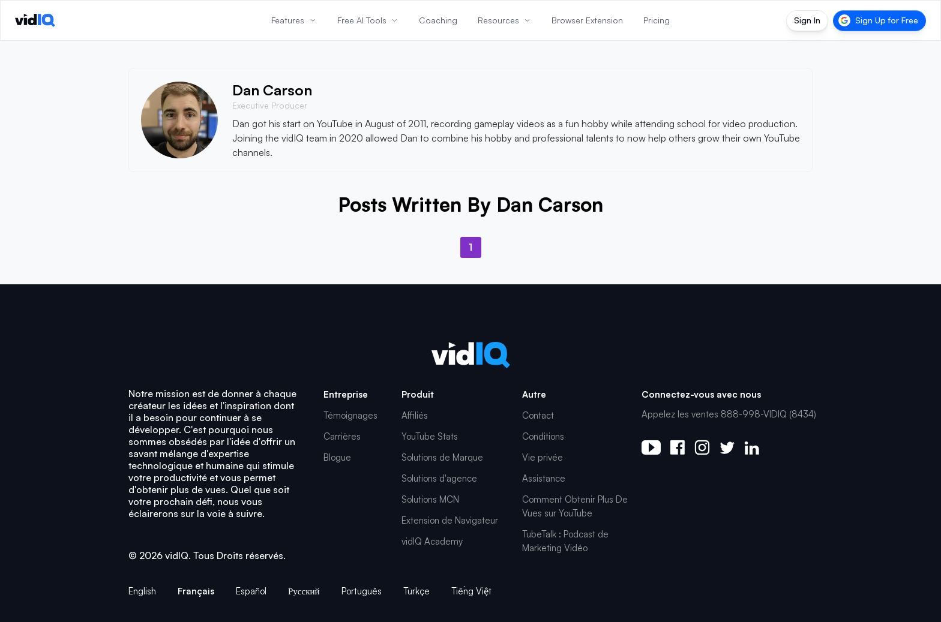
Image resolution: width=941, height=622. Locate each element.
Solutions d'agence (439, 478)
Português (361, 591)
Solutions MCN (430, 499)
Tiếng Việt (471, 591)
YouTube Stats (429, 436)
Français (196, 591)
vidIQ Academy (432, 541)
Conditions (543, 436)
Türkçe (416, 591)
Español (251, 591)
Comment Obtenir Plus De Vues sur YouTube (575, 506)
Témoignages (350, 415)
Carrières (342, 436)
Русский (304, 591)
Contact (538, 415)
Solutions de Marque (442, 457)
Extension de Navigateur (449, 520)
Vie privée (542, 457)
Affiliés (414, 415)
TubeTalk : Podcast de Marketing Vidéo (565, 541)
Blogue (337, 457)
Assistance (543, 478)
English (142, 591)
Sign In (807, 20)
